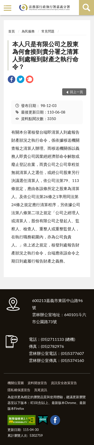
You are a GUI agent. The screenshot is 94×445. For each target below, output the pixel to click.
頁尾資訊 (40, 390)
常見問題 (47, 31)
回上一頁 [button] (76, 92)
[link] (11, 80)
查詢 (86, 7)
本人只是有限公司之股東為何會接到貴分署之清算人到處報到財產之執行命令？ (45, 55)
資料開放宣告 (37, 383)
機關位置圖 (16, 383)
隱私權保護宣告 (19, 390)
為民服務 (28, 31)
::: (4, 4)
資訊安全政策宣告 (64, 383)
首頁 (11, 31)
